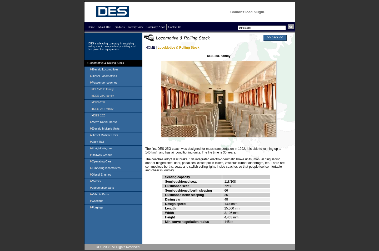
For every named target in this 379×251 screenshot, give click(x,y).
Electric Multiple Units (104, 128)
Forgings (96, 207)
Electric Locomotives (104, 69)
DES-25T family (102, 108)
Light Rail (97, 141)
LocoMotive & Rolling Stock (105, 62)
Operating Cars (101, 161)
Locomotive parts (102, 187)
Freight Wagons (101, 148)
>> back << (275, 37)
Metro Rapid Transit (103, 122)
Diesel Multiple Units (104, 135)
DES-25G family (102, 95)
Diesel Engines (100, 174)
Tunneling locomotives (105, 168)
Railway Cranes (101, 154)
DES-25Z (98, 115)
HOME (150, 47)
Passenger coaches (103, 82)
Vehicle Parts (99, 194)
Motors (95, 181)
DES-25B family (102, 89)
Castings (96, 200)
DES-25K (98, 102)
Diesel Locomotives (103, 76)
